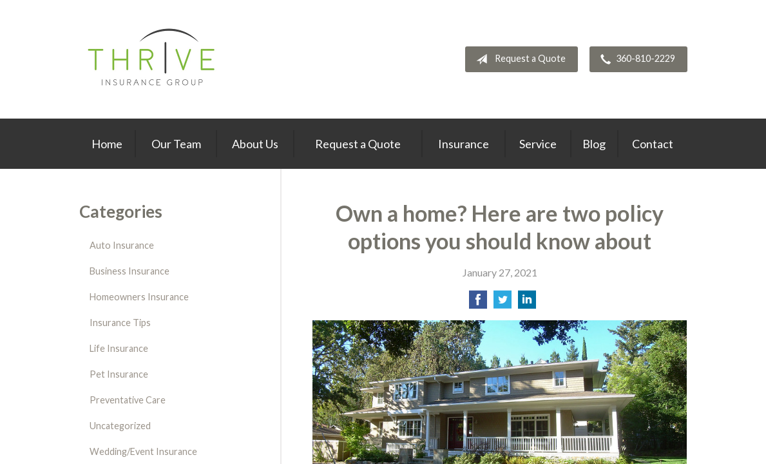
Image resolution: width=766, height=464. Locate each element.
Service (538, 144)
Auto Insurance (122, 245)
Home (106, 144)
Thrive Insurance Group (153, 59)
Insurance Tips (120, 322)
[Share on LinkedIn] (527, 303)
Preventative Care (128, 399)
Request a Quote (518, 59)
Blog (594, 144)
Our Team (176, 144)
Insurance (463, 144)
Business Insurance (129, 271)
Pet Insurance (119, 374)
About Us (255, 144)
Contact (652, 144)
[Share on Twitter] (502, 303)
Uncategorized (120, 425)
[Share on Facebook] (478, 303)
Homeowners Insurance (139, 296)
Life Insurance (119, 348)
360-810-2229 (635, 59)
